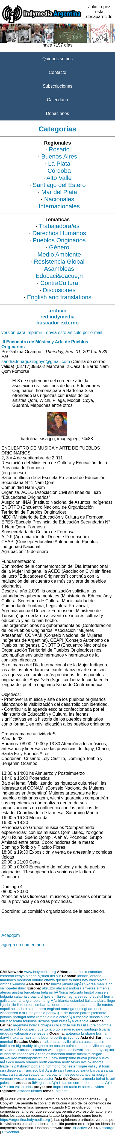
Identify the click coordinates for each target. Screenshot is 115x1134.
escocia (82, 1017)
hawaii (78, 1050)
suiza (105, 1017)
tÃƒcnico (7, 1087)
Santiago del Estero (59, 185)
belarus (47, 992)
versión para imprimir (21, 332)
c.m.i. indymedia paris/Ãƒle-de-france (49, 1013)
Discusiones (59, 290)
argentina (20, 1025)
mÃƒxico (21, 1029)
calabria (20, 996)
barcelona (32, 992)
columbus (39, 1050)
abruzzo (48, 988)
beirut (100, 1079)
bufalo (71, 1046)
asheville (64, 1042)
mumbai (6, 1042)
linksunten (25, 1005)
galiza (5, 1000)
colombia (104, 1025)
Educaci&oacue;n (59, 275)
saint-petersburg (13, 988)
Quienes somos (57, 58)
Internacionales (59, 206)
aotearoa (73, 1033)
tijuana (104, 1029)
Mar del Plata (59, 192)
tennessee (66, 1074)
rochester (69, 1066)
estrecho (7, 976)
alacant (62, 988)
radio (73, 1087)
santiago (91, 1029)
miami (82, 1054)
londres (57, 1005)
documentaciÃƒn (98, 1083)
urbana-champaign (91, 1074)
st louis (104, 1066)
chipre (45, 996)
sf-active (80, 1128)
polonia (6, 1017)
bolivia (34, 1025)
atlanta (77, 1042)
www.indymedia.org (40, 972)
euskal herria (103, 996)
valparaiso (22, 1033)
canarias (95, 972)
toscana (15, 1021)
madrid (70, 1005)
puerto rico (46, 1029)
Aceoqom (10, 935)
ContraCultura (59, 283)
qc (110, 984)
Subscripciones (57, 86)
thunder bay (78, 980)
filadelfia (6, 1066)
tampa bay (48, 1074)
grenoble (33, 1000)
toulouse (30, 1021)
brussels (101, 992)
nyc (84, 1062)
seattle (34, 1074)
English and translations (59, 297)
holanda (17, 1009)
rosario (77, 1029)
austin (89, 1042)
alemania (18, 1000)
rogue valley (88, 1066)
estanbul (77, 1000)
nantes (107, 1005)
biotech (61, 1091)
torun (4, 1021)
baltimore (7, 1046)
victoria (5, 984)
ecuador (6, 1029)
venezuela (40, 1033)
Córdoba (59, 170)
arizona (50, 1042)
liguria (5, 1005)
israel (110, 1079)
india (107, 1037)
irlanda (63, 1000)
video (99, 1087)
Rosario (59, 149)
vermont (6, 1079)
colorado (23, 1050)
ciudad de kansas (14, 1054)
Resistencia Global (59, 261)
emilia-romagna (63, 996)
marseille (93, 1005)
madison (58, 1054)
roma (31, 1017)
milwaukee (8, 1058)
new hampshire (63, 1058)
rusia (54, 1017)
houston (91, 1050)
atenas (5, 992)
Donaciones (57, 113)
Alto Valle (59, 177)
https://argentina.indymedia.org (25, 1120)
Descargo (106, 1128)
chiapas (46, 1025)
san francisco (28, 1070)
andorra (75, 988)
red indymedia (57, 317)
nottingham (84, 1009)
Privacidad (10, 1132)
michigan (95, 1054)
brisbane (88, 1033)
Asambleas (59, 268)
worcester (46, 1079)
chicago (106, 1046)
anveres (88, 988)
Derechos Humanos (59, 233)
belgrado (76, 992)
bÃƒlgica (61, 992)
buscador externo (57, 323)
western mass (25, 1079)
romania (42, 1017)
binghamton (43, 1046)
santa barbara (91, 1070)
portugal (19, 1017)
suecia (94, 1017)
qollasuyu (63, 1029)
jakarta (67, 984)
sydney (73, 1037)
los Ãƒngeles (39, 1054)
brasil (81, 1025)
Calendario (57, 99)
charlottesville (88, 1046)
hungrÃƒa (49, 1000)
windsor (19, 984)
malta (80, 1005)
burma (56, 984)
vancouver (97, 980)
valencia (81, 1021)
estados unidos (29, 1091)
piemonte (98, 1013)
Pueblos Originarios (59, 240)
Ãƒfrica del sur (49, 976)
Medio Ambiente (59, 254)
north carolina (50, 1062)
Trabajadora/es (59, 226)
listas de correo (71, 1083)
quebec (62, 980)
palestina (7, 1083)
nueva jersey (87, 1058)
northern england (46, 1009)
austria (17, 992)
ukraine (44, 1021)
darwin (5, 1037)
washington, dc (60, 1050)
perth (58, 1037)
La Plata (59, 163)
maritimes (8, 980)
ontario (37, 980)
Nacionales (59, 199)
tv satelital (86, 1087)
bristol (89, 992)
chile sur (69, 1025)
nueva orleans (26, 1062)
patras (85, 1013)
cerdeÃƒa (67, 1017)
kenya (20, 976)
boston (59, 1046)
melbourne (44, 1037)
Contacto (57, 72)
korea (91, 984)
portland (38, 1066)
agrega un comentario (22, 944)
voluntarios (24, 1087)
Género (59, 247)
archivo (58, 310)
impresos (60, 1087)
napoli (5, 1009)
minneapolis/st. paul (34, 1058)
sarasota (21, 1074)
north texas (71, 1062)
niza (28, 1009)
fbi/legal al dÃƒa (45, 1083)
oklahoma (96, 1062)
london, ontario (89, 976)
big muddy (24, 1046)
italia (88, 1000)
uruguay (6, 1033)
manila (102, 984)
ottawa (49, 980)
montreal (24, 980)
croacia (34, 996)
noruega (67, 1009)
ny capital (106, 1050)
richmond (53, 1066)
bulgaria (6, 996)
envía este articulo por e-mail (74, 332)
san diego (8, 1070)
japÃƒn (80, 984)
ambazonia (78, 972)
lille (13, 1005)
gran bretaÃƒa (62, 1021)
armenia (103, 988)
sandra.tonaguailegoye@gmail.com (35, 361)
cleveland (7, 1050)
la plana (99, 1000)
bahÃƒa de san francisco (59, 1070)
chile (57, 1025)
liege (111, 1000)
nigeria (31, 976)
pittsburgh (22, 1066)
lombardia (42, 1005)
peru (33, 1029)
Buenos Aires (59, 156)
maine (71, 1054)
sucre (91, 1025)
